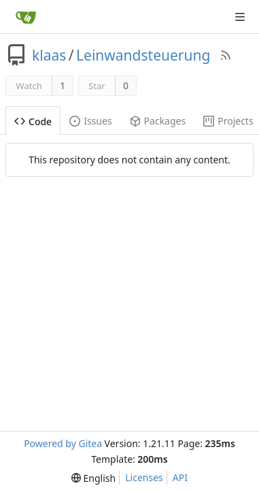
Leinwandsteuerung (143, 55)
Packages (158, 120)
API (180, 477)
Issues (90, 120)
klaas (49, 55)
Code (33, 121)
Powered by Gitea (63, 443)
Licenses (144, 477)
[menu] (93, 478)
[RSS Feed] (226, 55)
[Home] (26, 17)
